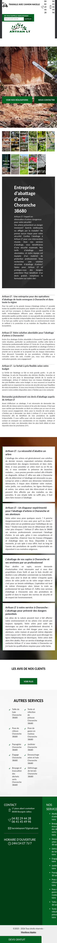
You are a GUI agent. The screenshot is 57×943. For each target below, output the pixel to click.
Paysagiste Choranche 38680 (17, 747)
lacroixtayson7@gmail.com (25, 828)
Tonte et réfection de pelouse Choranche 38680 (32, 716)
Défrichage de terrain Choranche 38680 (32, 772)
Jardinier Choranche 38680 (32, 747)
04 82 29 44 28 (43, 7)
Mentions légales (28, 932)
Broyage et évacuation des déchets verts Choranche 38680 (17, 776)
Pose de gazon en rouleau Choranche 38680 (32, 734)
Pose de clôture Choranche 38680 (17, 732)
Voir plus (28, 681)
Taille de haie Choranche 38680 (17, 713)
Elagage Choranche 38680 (17, 757)
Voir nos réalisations (17, 100)
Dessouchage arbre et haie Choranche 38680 (33, 758)
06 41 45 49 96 (51, 7)
